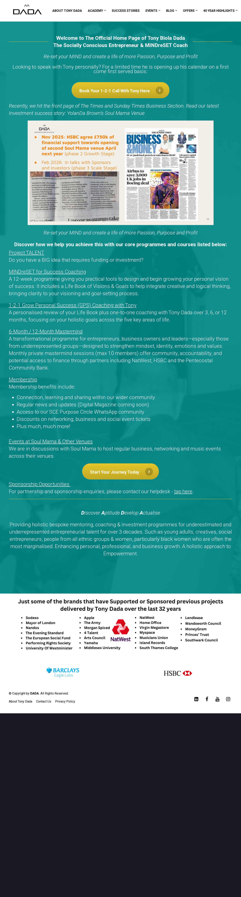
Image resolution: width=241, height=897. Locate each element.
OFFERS (189, 11)
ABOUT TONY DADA (67, 11)
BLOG (170, 11)
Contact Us (43, 701)
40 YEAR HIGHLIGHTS (219, 11)
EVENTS (151, 11)
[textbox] (120, 354)
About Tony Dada (20, 701)
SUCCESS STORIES (126, 11)
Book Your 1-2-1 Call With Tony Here (121, 90)
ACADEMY (95, 11)
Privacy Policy (65, 701)
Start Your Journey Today (121, 472)
